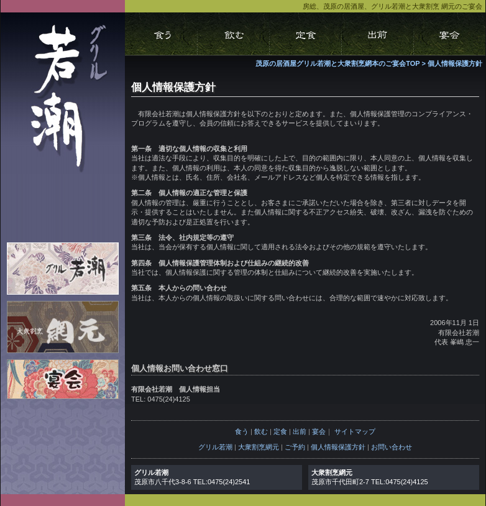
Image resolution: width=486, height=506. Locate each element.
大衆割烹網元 (258, 447)
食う (242, 431)
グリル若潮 (215, 447)
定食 (280, 431)
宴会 (319, 431)
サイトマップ (354, 431)
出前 (299, 431)
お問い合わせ (391, 447)
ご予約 (295, 447)
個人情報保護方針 (455, 63)
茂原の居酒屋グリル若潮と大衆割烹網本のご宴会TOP (337, 63)
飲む (261, 431)
